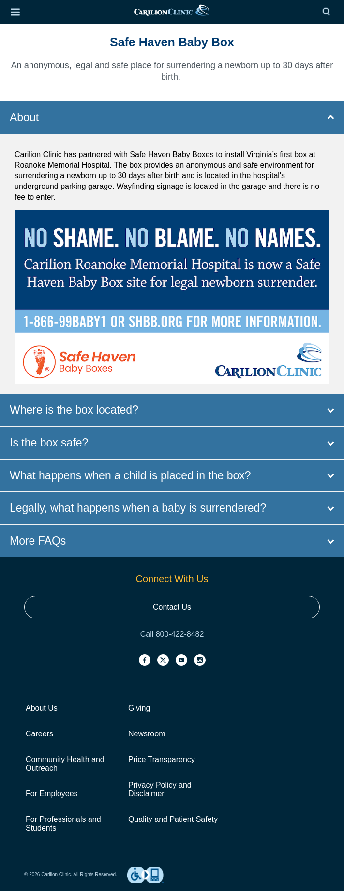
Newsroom (146, 734)
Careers (39, 734)
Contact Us (172, 607)
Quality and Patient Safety (173, 819)
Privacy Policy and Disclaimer (160, 789)
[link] (171, 12)
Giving (139, 708)
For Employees (52, 794)
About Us (42, 708)
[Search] (328, 12)
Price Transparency (161, 759)
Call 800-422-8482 (172, 634)
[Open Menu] (15, 12)
